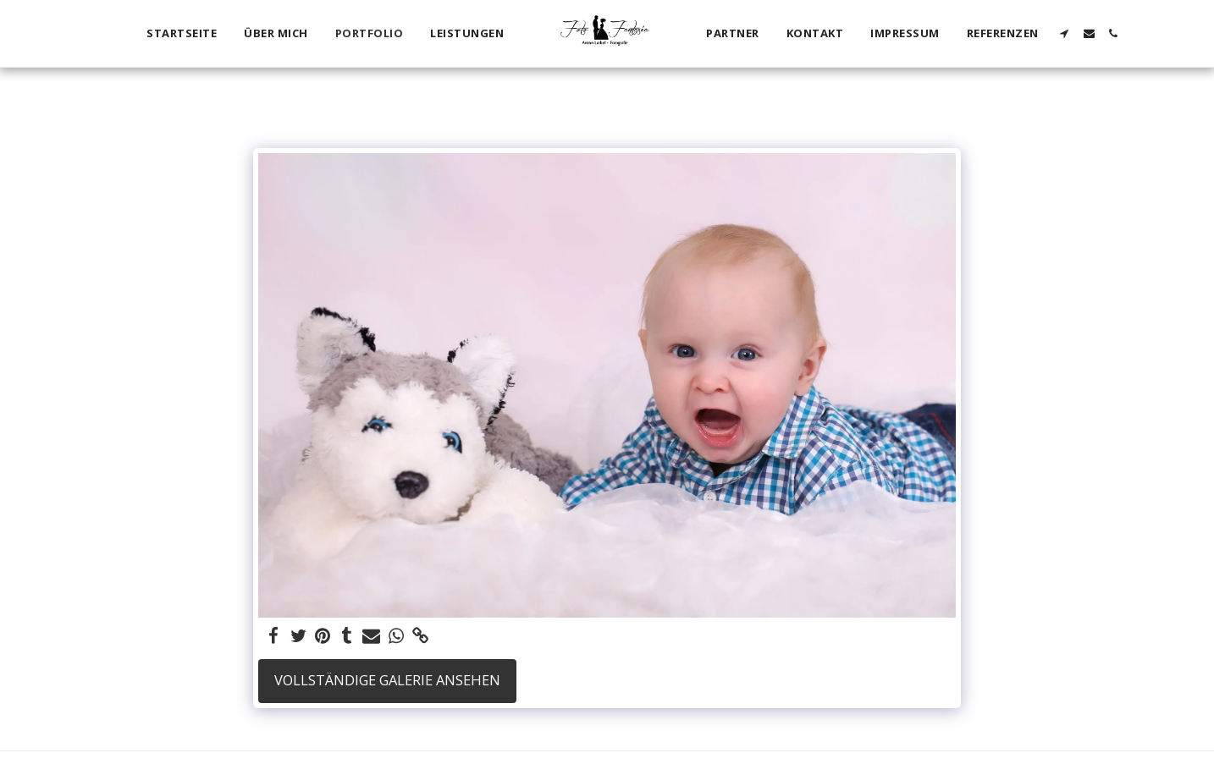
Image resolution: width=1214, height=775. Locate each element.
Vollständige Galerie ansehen (387, 680)
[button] (1064, 33)
